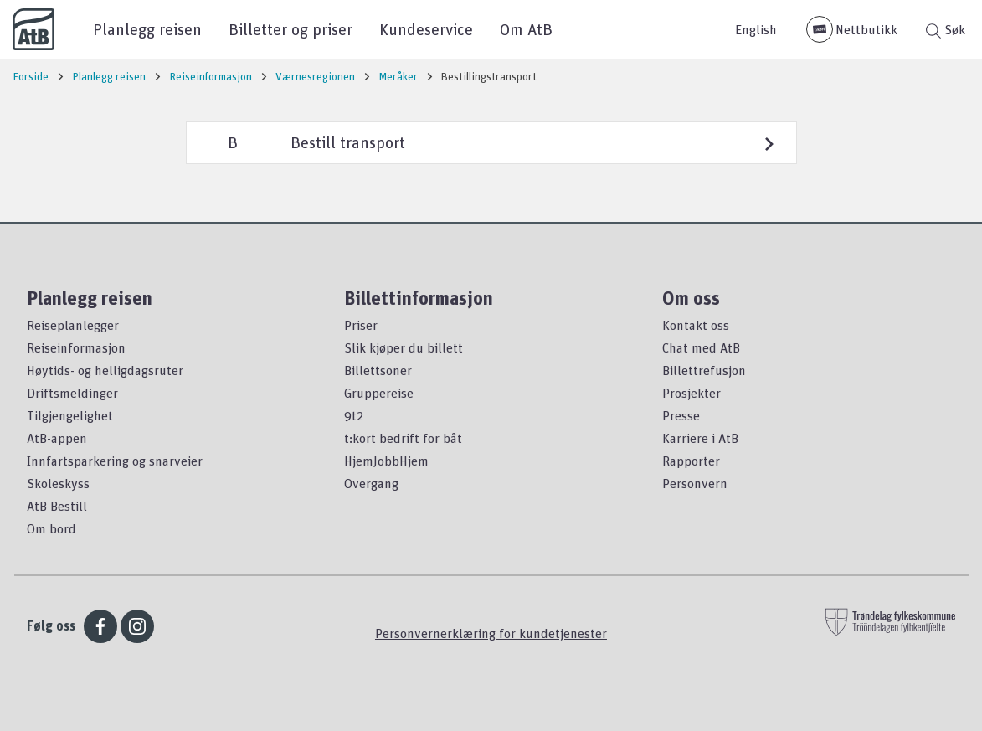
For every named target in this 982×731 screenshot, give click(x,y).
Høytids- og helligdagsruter (105, 370)
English (756, 29)
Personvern (695, 483)
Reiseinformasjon (76, 347)
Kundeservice (426, 28)
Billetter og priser (290, 28)
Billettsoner (378, 370)
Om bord (51, 528)
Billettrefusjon (704, 370)
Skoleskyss (58, 483)
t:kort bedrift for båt (403, 438)
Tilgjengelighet (70, 415)
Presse (681, 415)
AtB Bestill (57, 505)
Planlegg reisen (147, 28)
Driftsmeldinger (72, 392)
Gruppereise (379, 392)
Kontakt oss (695, 325)
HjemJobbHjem (386, 460)
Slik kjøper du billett (403, 347)
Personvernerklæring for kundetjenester (491, 633)
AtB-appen (57, 438)
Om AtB (526, 28)
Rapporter (691, 460)
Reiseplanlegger (73, 325)
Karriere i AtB (700, 438)
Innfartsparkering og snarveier (115, 460)
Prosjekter (691, 392)
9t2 (353, 415)
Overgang (371, 483)
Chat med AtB (701, 347)
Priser (361, 325)
